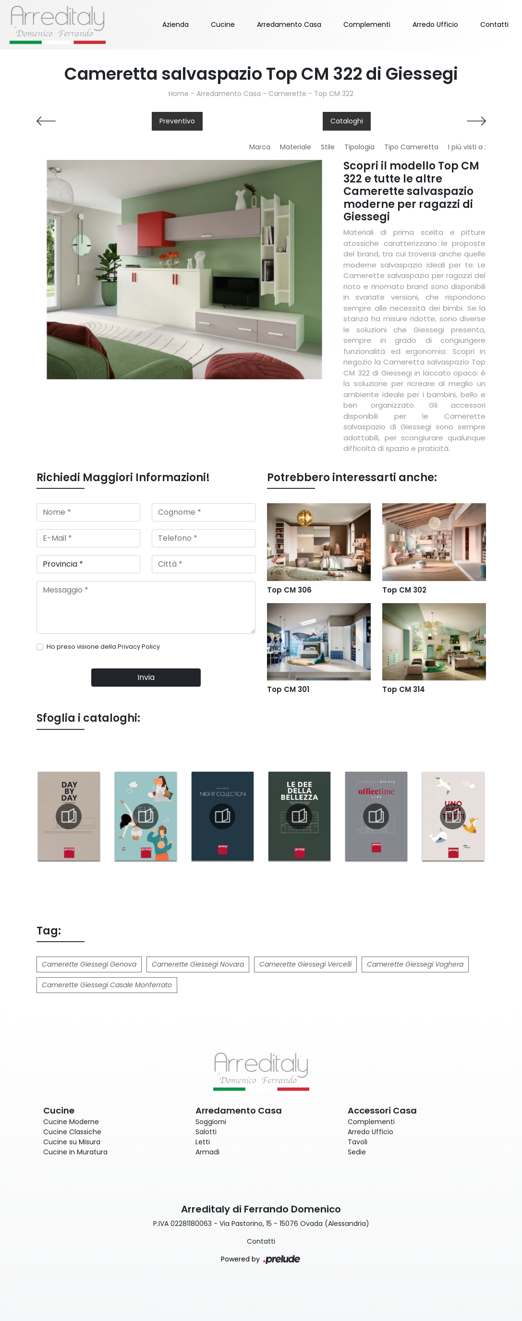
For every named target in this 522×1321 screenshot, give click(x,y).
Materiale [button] (295, 147)
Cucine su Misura (71, 1142)
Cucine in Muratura (75, 1152)
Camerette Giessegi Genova (89, 964)
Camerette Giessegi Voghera (415, 964)
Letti (202, 1142)
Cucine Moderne (71, 1122)
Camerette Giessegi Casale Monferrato (107, 985)
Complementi (366, 24)
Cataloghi (346, 121)
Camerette (287, 93)
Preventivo (177, 121)
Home (179, 93)
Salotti (206, 1132)
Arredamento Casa (289, 24)
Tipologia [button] (359, 147)
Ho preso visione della (103, 646)
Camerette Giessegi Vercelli (305, 964)
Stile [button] (328, 147)
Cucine (223, 24)
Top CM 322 (333, 93)
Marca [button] (259, 147)
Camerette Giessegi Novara (198, 964)
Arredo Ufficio (435, 24)
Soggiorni (210, 1122)
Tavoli (357, 1142)
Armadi (207, 1152)
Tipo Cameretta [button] (411, 147)
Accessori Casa (382, 1110)
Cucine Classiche (72, 1132)
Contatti (494, 24)
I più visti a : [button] (467, 147)
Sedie (357, 1152)
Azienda (175, 24)
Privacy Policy (139, 646)
